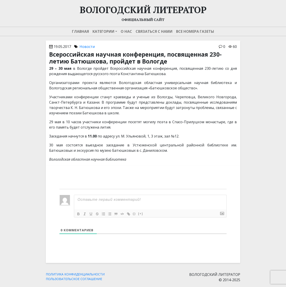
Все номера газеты (195, 31)
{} (134, 213)
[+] (140, 213)
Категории (103, 31)
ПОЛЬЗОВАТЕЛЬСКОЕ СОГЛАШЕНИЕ (74, 279)
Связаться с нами (154, 31)
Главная (80, 31)
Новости (87, 46)
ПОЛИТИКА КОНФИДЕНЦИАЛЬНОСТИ (75, 274)
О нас (126, 31)
